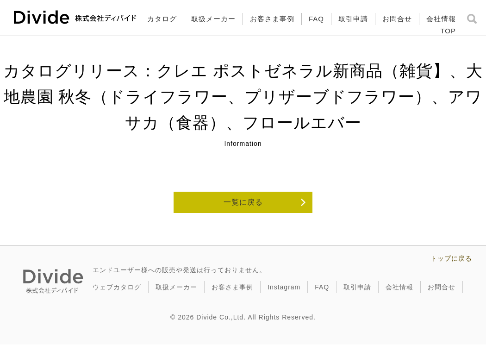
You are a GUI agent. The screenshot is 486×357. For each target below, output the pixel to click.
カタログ (162, 19)
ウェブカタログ (117, 287)
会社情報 (441, 19)
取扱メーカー (213, 19)
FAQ (316, 19)
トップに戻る (451, 258)
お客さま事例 (272, 19)
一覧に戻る (243, 202)
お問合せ (397, 19)
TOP (448, 31)
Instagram (284, 287)
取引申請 (353, 19)
